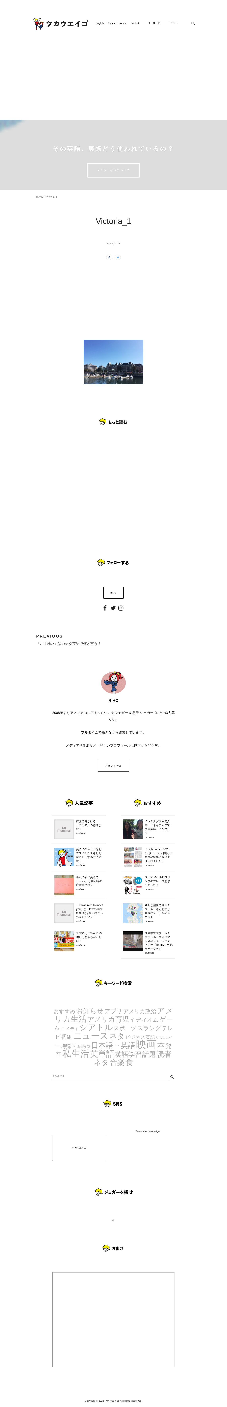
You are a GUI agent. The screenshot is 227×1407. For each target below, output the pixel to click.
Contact (134, 23)
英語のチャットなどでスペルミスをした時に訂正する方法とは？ (90, 857)
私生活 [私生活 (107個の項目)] (75, 1053)
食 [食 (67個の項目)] (129, 1062)
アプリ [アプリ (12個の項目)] (113, 1011)
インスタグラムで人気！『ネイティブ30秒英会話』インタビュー (159, 829)
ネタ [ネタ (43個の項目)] (117, 1036)
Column (112, 23)
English (100, 23)
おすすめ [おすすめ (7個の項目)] (64, 1011)
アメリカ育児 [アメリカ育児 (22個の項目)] (108, 1019)
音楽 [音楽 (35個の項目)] (117, 1062)
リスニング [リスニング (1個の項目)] (164, 1037)
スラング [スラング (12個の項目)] (149, 1028)
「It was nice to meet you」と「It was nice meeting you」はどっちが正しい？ (90, 913)
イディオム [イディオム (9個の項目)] (144, 1020)
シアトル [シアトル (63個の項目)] (96, 1027)
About (123, 23)
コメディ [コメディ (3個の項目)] (70, 1028)
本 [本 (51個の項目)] (161, 1045)
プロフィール (113, 765)
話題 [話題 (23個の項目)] (149, 1054)
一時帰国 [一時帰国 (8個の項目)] (66, 1046)
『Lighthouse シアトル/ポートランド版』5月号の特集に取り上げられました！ (159, 857)
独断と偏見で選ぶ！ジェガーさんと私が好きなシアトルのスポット (159, 913)
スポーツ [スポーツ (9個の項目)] (125, 1028)
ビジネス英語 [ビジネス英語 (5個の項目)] (140, 1037)
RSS (113, 592)
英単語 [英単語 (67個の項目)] (102, 1053)
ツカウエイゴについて (113, 170)
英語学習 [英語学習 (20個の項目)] (128, 1054)
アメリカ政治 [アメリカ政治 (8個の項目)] (139, 1011)
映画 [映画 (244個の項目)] (146, 1044)
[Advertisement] (113, 73)
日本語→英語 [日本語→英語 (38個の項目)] (113, 1045)
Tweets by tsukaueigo (148, 1131)
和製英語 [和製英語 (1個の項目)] (83, 1047)
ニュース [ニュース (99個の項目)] (91, 1036)
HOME (39, 196)
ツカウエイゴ (79, 1147)
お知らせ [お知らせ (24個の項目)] (90, 1011)
